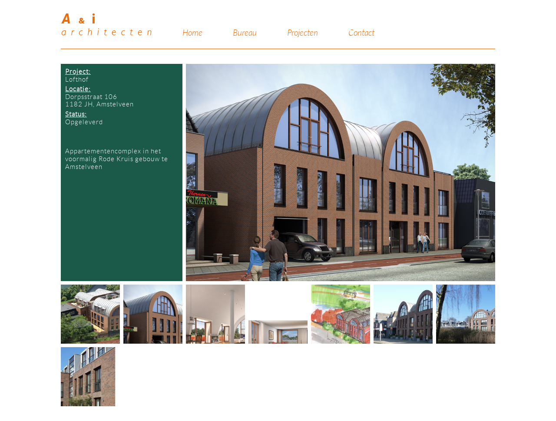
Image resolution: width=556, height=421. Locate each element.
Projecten (302, 33)
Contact (361, 33)
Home (192, 33)
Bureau (245, 33)
